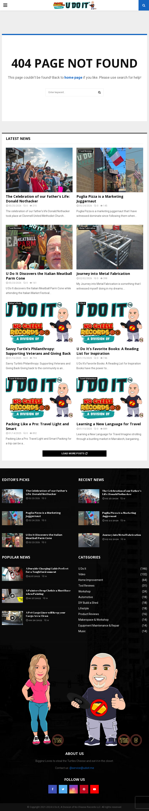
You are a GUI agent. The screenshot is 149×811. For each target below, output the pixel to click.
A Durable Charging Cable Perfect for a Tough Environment (47, 570)
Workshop (84, 591)
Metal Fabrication (87, 228)
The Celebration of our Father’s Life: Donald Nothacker (38, 198)
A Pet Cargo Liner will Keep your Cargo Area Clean (45, 614)
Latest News (18, 138)
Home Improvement (90, 580)
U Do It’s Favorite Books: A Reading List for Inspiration (107, 351)
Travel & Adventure (17, 379)
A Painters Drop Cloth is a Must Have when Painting (48, 592)
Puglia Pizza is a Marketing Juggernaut (99, 198)
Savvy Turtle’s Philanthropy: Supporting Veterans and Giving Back (38, 351)
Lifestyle (83, 608)
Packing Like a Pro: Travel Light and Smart (37, 426)
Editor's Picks (15, 303)
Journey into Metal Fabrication (103, 273)
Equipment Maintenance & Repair (98, 625)
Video (81, 574)
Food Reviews (85, 151)
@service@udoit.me (81, 768)
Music (82, 631)
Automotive (85, 597)
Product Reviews (88, 614)
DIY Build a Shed (88, 602)
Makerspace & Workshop (93, 619)
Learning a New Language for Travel (108, 424)
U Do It (11, 151)
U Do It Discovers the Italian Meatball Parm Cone (39, 275)
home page (73, 77)
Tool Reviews (86, 585)
